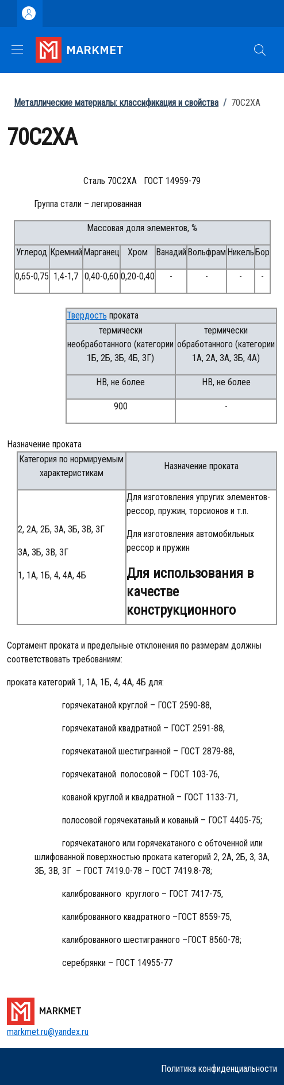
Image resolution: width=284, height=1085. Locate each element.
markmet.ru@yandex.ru (48, 1031)
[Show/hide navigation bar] (17, 49)
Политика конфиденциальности (219, 1068)
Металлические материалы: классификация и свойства (116, 102)
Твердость (87, 315)
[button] (260, 50)
